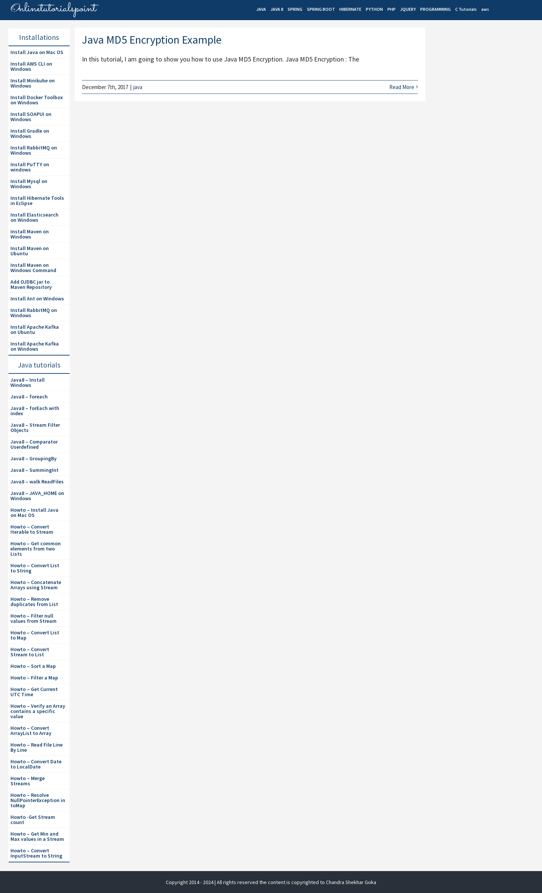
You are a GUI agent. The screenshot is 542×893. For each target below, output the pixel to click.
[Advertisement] (486, 91)
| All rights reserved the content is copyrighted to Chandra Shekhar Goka (295, 882)
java (137, 87)
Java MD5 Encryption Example (152, 39)
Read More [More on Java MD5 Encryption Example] (401, 87)
